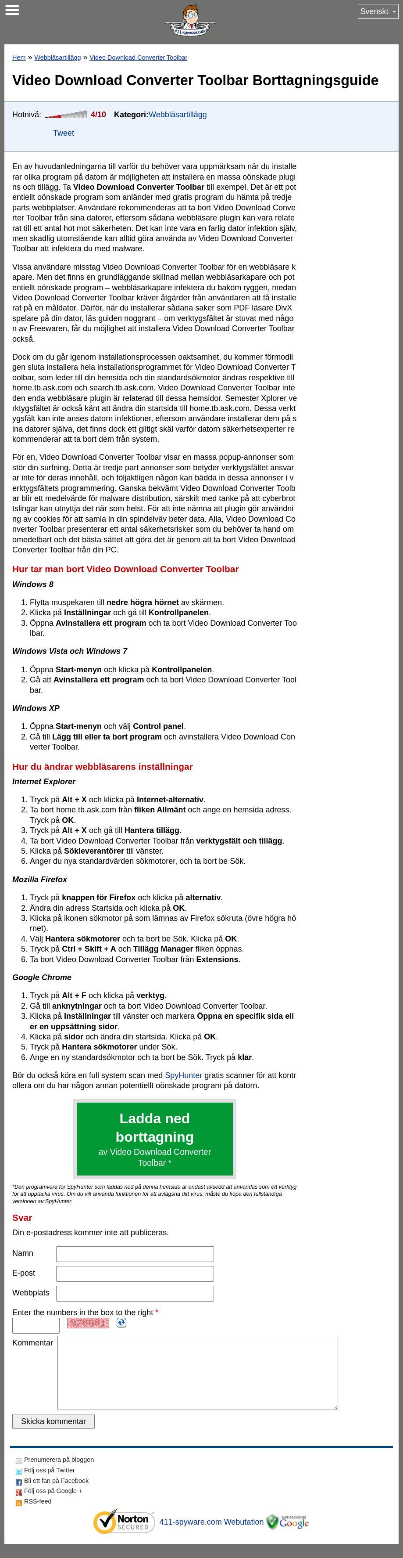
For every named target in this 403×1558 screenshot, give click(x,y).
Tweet (63, 133)
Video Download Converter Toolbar (139, 57)
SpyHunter (183, 1075)
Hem (18, 57)
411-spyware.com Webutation (212, 1536)
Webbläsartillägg (57, 57)
